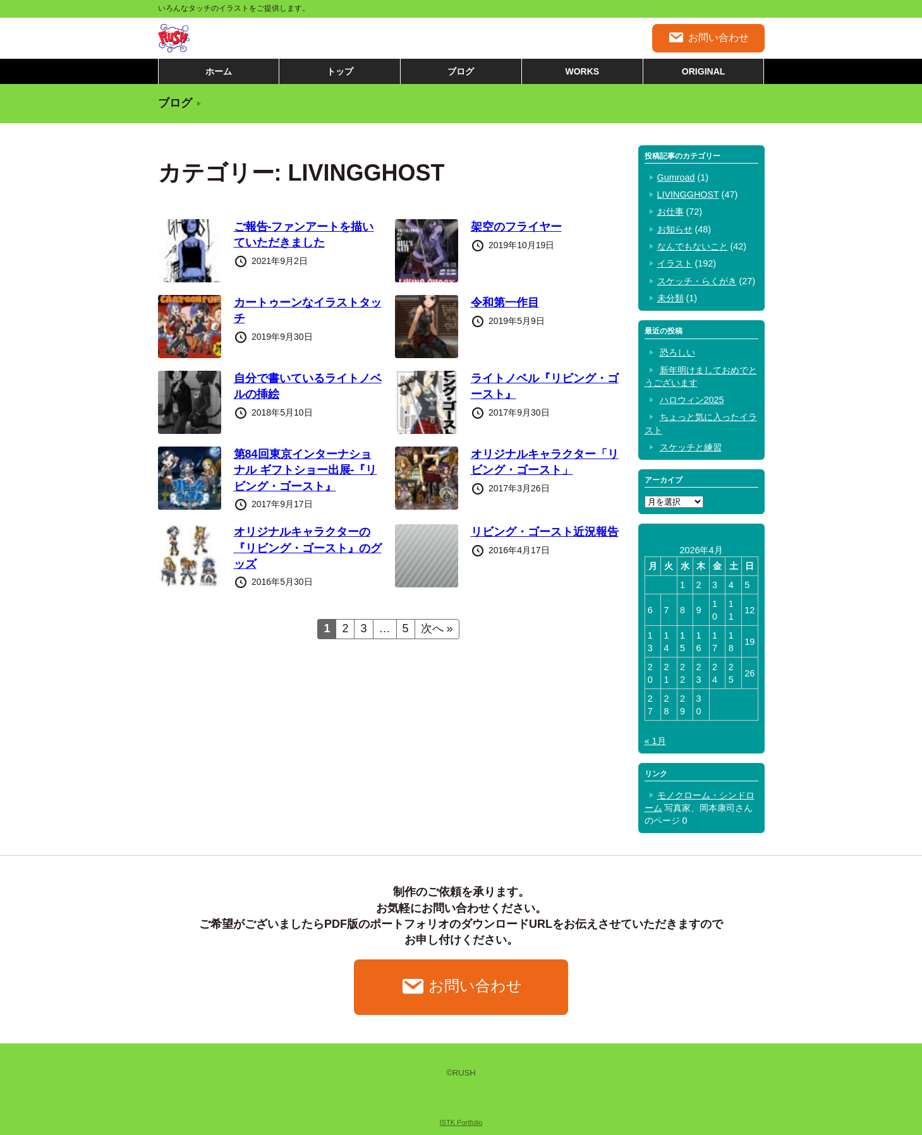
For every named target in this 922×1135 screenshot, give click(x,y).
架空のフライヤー (516, 226)
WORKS (582, 71)
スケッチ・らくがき (697, 281)
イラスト (675, 263)
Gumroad (676, 177)
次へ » (437, 628)
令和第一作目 (505, 302)
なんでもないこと (692, 246)
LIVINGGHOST (688, 194)
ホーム (218, 71)
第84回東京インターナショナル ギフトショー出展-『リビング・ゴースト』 (305, 470)
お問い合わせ (708, 38)
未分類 (670, 298)
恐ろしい (677, 352)
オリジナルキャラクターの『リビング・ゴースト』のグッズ (308, 547)
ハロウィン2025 (692, 400)
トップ (340, 71)
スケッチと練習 (691, 447)
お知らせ (675, 229)
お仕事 (670, 212)
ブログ (460, 71)
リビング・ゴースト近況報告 (545, 531)
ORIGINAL (703, 71)
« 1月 (655, 741)
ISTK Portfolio (461, 1122)
